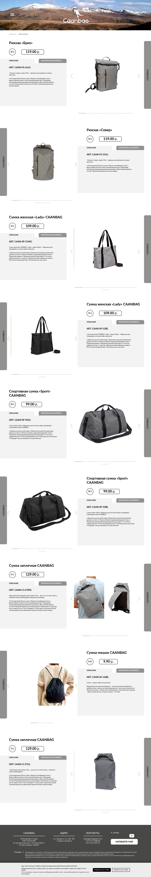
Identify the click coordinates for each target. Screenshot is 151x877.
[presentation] (72, 76)
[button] (15, 374)
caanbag (115, 833)
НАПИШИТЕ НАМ (124, 842)
